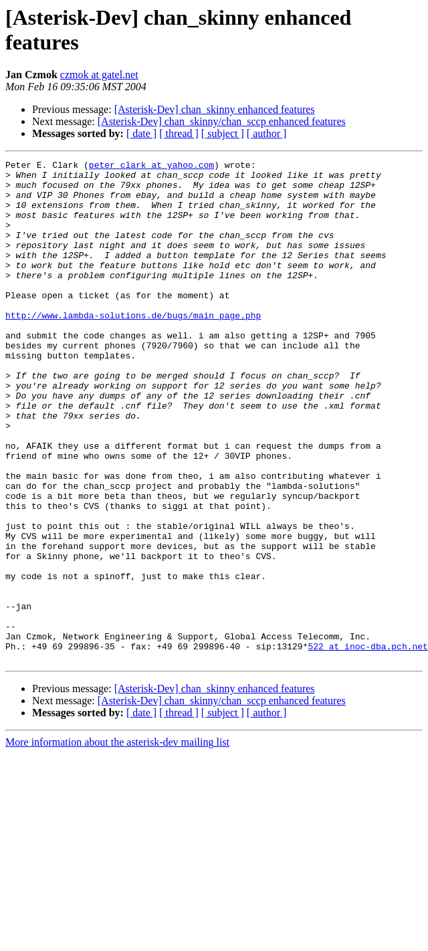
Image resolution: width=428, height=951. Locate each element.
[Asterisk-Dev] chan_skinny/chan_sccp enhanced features (222, 121)
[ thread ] (179, 133)
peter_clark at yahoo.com (151, 167)
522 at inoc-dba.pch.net (367, 744)
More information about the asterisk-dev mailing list (117, 842)
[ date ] (141, 133)
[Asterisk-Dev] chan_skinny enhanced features (214, 109)
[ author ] (267, 133)
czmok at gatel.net (99, 74)
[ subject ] (222, 133)
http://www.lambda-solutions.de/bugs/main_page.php (133, 347)
